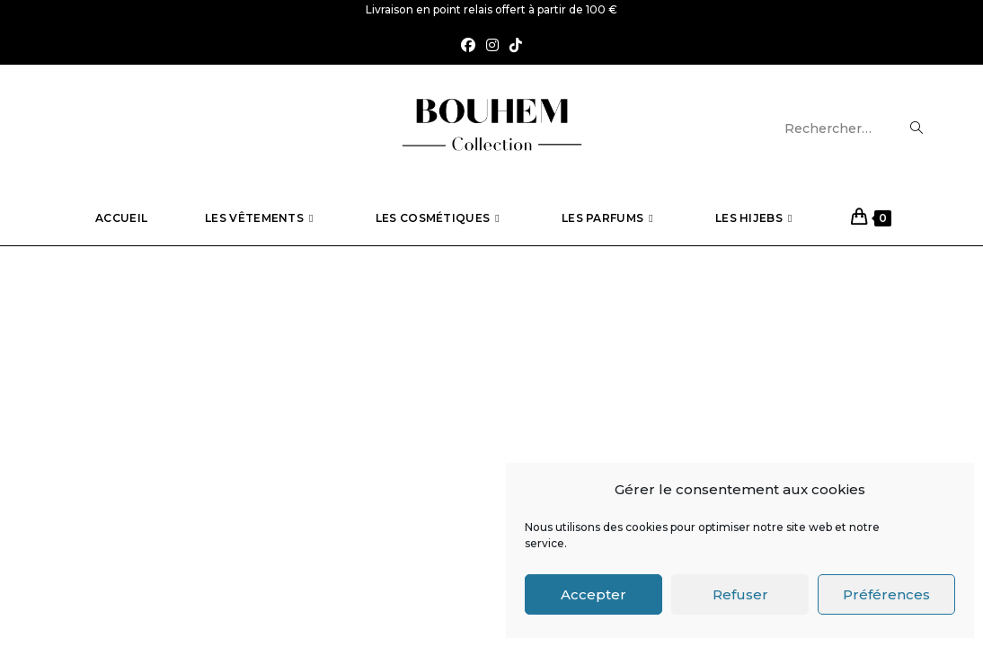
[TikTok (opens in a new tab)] (515, 46)
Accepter (593, 594)
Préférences (886, 594)
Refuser (740, 594)
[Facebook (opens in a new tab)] (468, 46)
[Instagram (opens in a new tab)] (492, 46)
